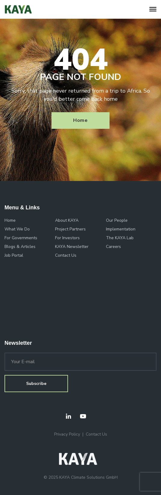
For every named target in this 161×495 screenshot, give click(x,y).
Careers (113, 246)
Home (80, 120)
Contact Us (65, 255)
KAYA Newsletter (71, 246)
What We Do (17, 229)
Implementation (120, 229)
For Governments (21, 238)
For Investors (67, 238)
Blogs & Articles (20, 246)
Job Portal (14, 255)
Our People (117, 220)
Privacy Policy (67, 434)
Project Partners (70, 229)
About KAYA (67, 220)
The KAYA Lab (120, 238)
